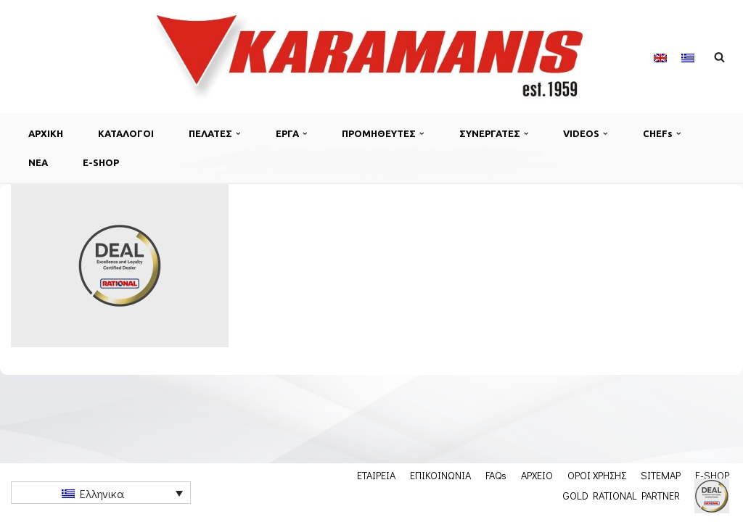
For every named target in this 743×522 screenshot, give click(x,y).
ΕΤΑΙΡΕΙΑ (376, 475)
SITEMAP (661, 475)
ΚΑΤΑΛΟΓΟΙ (126, 133)
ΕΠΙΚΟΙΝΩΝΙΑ (440, 475)
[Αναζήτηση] (719, 56)
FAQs (495, 475)
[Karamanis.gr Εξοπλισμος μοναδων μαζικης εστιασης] (371, 56)
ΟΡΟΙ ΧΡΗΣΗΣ (596, 475)
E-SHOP (101, 162)
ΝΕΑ (38, 162)
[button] (238, 133)
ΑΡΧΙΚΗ (45, 133)
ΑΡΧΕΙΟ (537, 475)
